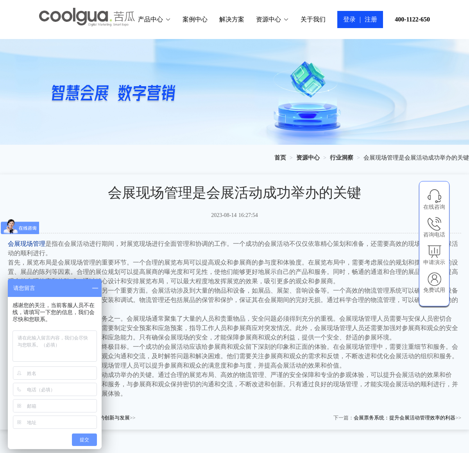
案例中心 (195, 19)
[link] (280, 158)
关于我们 (313, 19)
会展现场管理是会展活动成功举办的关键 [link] (416, 158)
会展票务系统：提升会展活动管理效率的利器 (404, 418)
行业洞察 (341, 158)
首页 (280, 158)
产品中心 (154, 19)
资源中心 (272, 19)
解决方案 (231, 19)
